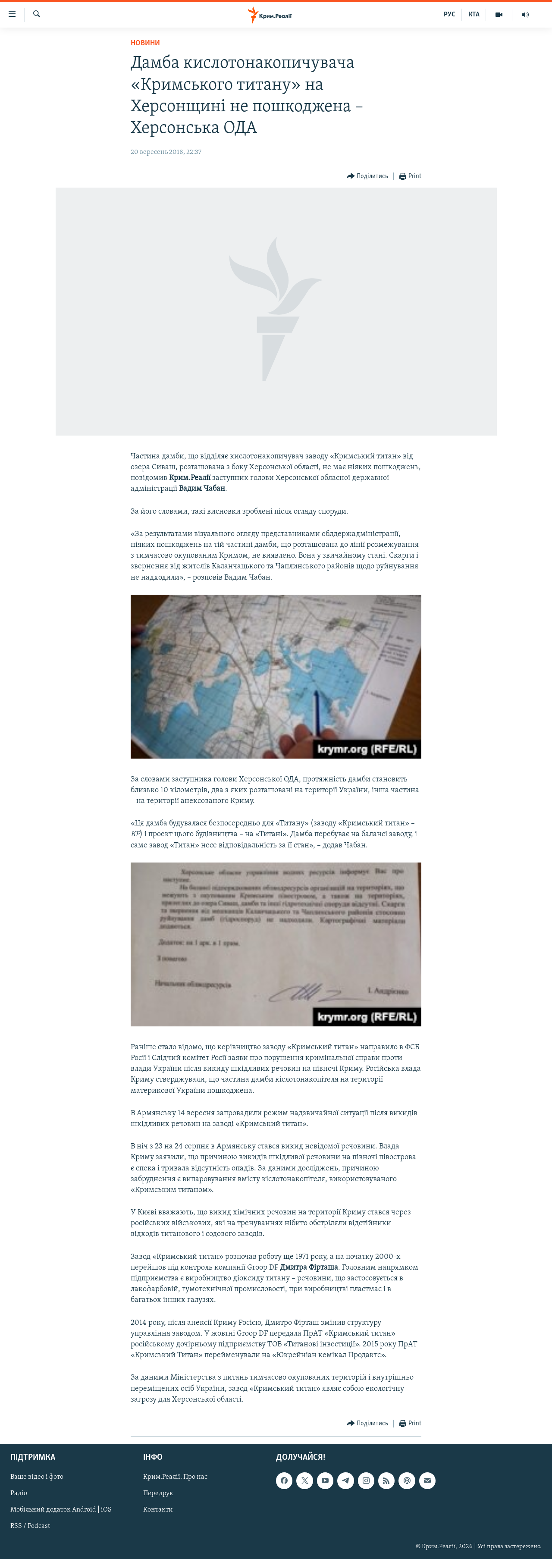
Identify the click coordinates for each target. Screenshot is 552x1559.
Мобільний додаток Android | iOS (61, 1509)
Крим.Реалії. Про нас (175, 1477)
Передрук (158, 1493)
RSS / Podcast (30, 1526)
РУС (449, 14)
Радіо (18, 1493)
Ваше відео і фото (36, 1477)
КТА (474, 14)
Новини (145, 43)
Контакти (158, 1509)
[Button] (368, 176)
